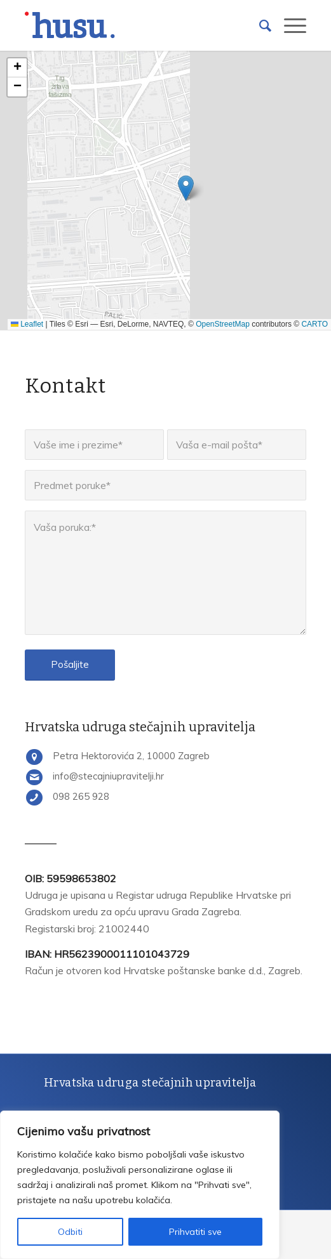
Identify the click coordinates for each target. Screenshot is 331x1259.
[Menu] (288, 25)
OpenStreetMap (223, 324)
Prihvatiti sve (195, 1231)
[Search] (259, 25)
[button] (186, 188)
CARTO (314, 324)
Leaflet (27, 324)
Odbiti (70, 1231)
